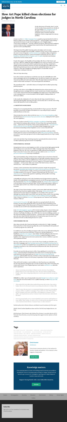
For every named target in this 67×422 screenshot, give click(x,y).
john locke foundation (46, 330)
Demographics (14, 395)
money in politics (46, 333)
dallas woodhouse (37, 332)
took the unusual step (34, 53)
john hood (36, 330)
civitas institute (47, 332)
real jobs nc (27, 333)
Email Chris (34, 357)
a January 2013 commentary (50, 181)
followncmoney (26, 332)
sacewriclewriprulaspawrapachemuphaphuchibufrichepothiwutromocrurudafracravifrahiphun (39, 337)
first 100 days (27, 181)
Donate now (61, 1)
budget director (18, 247)
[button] (64, 5)
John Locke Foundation (47, 132)
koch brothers (17, 332)
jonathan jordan (18, 333)
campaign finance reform (20, 335)
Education (32, 395)
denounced (31, 197)
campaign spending (36, 333)
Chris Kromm (6, 20)
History (51, 395)
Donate (36, 384)
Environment (42, 395)
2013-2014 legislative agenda (24, 210)
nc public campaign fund (34, 335)
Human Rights (60, 395)
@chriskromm (33, 345)
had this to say (48, 265)
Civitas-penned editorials (49, 191)
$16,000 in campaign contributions (37, 121)
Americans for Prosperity (20, 202)
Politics (3, 11)
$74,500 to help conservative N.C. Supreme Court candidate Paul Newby (33, 195)
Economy (24, 395)
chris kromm (29, 330)
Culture (5, 395)
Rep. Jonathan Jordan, (50, 29)
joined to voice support (26, 233)
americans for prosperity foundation (23, 338)
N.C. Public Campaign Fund (29, 39)
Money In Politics (20, 330)
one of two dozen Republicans (47, 115)
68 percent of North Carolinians (31, 235)
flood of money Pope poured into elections (34, 116)
